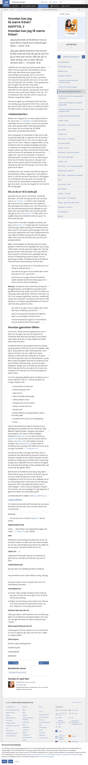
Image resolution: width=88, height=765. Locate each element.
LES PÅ (62, 14)
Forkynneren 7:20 (27, 213)
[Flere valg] (82, 9)
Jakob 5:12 (13, 438)
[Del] (79, 9)
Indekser (25, 732)
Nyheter (41, 707)
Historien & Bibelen (11, 736)
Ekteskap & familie (10, 723)
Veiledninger (26, 735)
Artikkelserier (26, 722)
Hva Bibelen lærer (10, 707)
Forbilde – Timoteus (64, 193)
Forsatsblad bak (63, 212)
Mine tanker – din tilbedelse (67, 198)
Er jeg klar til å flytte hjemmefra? (69, 116)
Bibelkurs (8, 715)
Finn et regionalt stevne (61, 714)
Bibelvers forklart (10, 712)
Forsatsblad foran (64, 62)
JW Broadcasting (27, 737)
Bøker (12, 9)
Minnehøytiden (43, 727)
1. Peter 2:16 (20, 531)
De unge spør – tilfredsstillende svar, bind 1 (27, 9)
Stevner (41, 730)
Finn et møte (73, 710)
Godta (4, 761)
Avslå (10, 761)
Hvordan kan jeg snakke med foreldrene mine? (68, 81)
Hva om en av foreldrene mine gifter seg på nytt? (70, 104)
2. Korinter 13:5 (21, 201)
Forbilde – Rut (62, 161)
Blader (24, 724)
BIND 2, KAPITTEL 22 (38, 496)
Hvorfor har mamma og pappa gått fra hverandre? (71, 97)
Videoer (24, 740)
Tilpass (17, 761)
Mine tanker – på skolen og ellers (68, 152)
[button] (28, 6)
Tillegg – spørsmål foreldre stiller (68, 203)
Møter (40, 725)
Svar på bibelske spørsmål (12, 710)
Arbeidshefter (26, 727)
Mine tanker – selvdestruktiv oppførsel (70, 175)
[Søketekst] (70, 2)
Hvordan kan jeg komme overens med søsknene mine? (71, 110)
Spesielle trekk (62, 71)
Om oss (41, 711)
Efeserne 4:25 (20, 441)
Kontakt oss (42, 720)
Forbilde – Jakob (63, 120)
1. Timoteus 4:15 (31, 448)
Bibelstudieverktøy (11, 718)
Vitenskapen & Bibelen (12, 733)
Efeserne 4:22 (22, 436)
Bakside (60, 216)
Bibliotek (6, 9)
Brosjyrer (25, 715)
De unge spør (21, 685)
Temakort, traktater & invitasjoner (28, 718)
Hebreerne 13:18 (19, 225)
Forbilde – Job (62, 134)
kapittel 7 (35, 518)
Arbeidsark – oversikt (65, 207)
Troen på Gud (9, 730)
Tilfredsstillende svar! (65, 67)
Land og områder (43, 738)
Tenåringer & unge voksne (13, 725)
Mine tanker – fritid (64, 184)
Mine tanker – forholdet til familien (69, 125)
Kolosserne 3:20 (26, 443)
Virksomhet (42, 732)
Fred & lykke (9, 720)
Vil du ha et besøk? (43, 717)
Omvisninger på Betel (44, 722)
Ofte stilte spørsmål (44, 714)
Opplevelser (42, 735)
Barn (7, 728)
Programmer (26, 730)
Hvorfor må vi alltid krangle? (68, 87)
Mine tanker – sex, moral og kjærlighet (70, 166)
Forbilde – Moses (63, 148)
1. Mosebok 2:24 (27, 121)
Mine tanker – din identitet (66, 139)
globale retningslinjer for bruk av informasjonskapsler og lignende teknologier (51, 754)
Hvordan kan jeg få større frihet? (70, 91)
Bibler (24, 710)
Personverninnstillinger (46, 757)
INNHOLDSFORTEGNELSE (71, 57)
